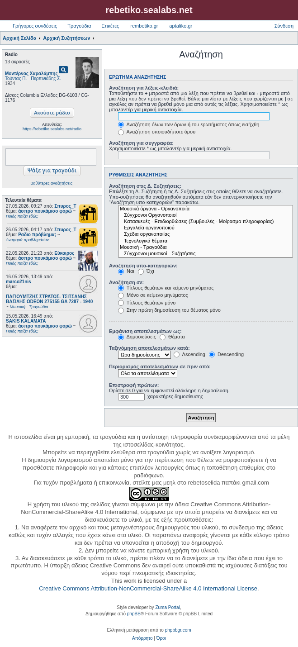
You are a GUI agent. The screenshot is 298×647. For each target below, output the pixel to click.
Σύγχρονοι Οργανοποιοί (205, 215)
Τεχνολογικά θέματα (205, 241)
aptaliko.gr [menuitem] (180, 26)
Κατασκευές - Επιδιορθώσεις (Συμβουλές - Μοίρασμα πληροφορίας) (205, 222)
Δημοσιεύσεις (137, 336)
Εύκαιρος (64, 253)
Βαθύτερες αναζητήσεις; (51, 183)
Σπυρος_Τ (65, 206)
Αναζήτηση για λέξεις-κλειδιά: (144, 87)
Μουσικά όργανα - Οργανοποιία (205, 209)
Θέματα (172, 336)
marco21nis (18, 281)
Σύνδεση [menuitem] (283, 26)
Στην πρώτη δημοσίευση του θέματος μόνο (169, 310)
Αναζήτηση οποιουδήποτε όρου (156, 131)
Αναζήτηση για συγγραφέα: (141, 143)
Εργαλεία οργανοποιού (205, 228)
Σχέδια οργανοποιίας (205, 234)
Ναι (126, 271)
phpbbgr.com (178, 630)
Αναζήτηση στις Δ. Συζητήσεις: (145, 186)
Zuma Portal (167, 607)
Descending (226, 354)
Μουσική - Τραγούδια (205, 247)
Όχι (146, 271)
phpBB (134, 613)
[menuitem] (142, 638)
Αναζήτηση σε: (126, 282)
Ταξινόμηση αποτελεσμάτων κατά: (149, 348)
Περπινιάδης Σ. (46, 78)
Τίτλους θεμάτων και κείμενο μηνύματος (166, 287)
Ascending (189, 354)
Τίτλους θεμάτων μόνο (146, 302)
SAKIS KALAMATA (26, 321)
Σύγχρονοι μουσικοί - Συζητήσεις (205, 254)
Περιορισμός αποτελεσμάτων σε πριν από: (160, 366)
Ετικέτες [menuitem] (110, 26)
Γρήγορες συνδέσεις (35, 26)
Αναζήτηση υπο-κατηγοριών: (143, 265)
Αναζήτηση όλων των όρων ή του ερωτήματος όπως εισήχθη (188, 124)
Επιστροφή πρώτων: (134, 385)
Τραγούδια (79, 26)
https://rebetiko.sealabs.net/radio (52, 129)
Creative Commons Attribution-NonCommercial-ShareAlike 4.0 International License (148, 588)
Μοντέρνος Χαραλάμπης (31, 73)
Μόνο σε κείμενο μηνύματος (153, 295)
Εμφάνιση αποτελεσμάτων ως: (145, 331)
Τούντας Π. (16, 78)
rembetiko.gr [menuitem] (144, 26)
